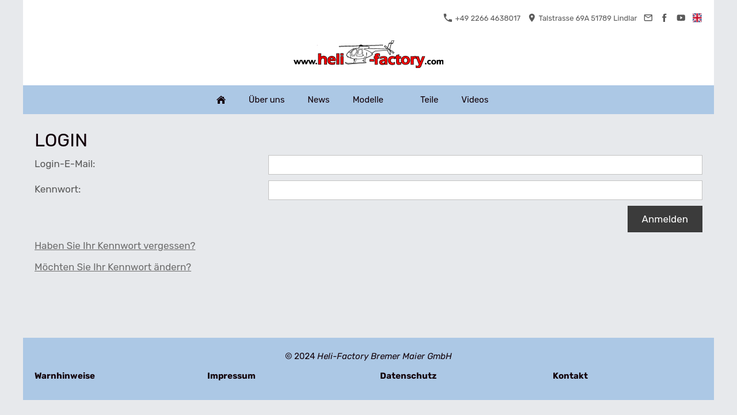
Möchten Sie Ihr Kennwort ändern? (113, 267)
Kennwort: (58, 189)
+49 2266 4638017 (482, 18)
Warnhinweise (65, 376)
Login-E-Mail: (65, 163)
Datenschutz (408, 376)
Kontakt (570, 376)
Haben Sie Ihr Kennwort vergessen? (115, 245)
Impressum (231, 376)
